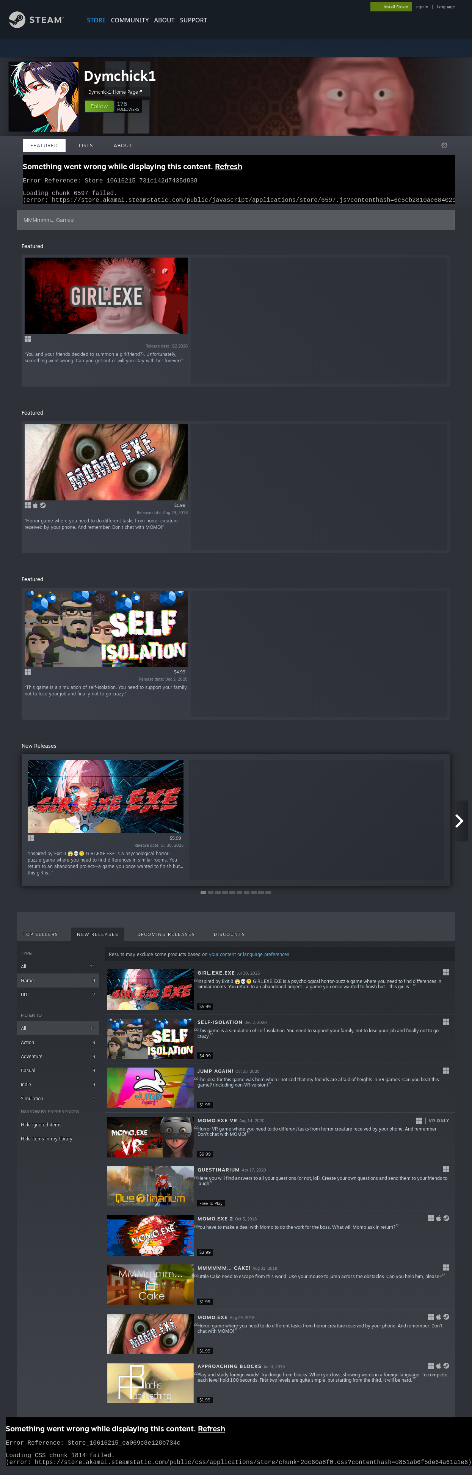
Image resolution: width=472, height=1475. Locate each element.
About (164, 20)
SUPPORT (193, 20)
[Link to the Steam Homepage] (42, 26)
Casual (58, 1075)
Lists (86, 145)
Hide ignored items (41, 1129)
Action (58, 1047)
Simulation (58, 1103)
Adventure (58, 1061)
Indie (58, 1089)
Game (58, 985)
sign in (422, 6)
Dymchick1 (120, 75)
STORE (96, 20)
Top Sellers (40, 939)
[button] (99, 106)
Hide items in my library (46, 1143)
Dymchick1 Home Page (116, 92)
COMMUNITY (130, 20)
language (446, 6)
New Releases (98, 939)
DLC (58, 999)
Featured (44, 145)
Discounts (229, 939)
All (58, 971)
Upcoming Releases (166, 939)
